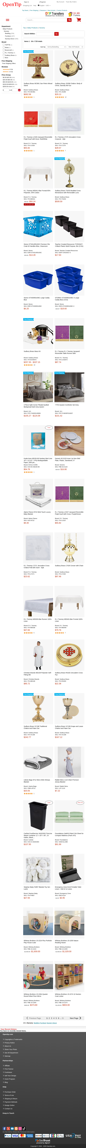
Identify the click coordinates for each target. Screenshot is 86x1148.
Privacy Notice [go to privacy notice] (10, 1043)
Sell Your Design (10, 1076)
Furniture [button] (43, 1023)
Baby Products (7, 29)
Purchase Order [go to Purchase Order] (10, 1092)
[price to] (15, 90)
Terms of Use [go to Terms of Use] (9, 1095)
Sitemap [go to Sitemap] (7, 1056)
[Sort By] (56, 47)
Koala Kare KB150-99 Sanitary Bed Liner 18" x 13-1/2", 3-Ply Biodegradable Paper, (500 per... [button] (38, 460)
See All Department (7, 20)
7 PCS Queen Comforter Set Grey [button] (67, 405)
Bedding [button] (37, 1023)
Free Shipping (34, 10)
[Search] (69, 20)
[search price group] (19, 90)
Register (43, 2)
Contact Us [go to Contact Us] (8, 1109)
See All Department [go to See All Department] (11, 1053)
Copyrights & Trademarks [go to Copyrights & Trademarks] (13, 1039)
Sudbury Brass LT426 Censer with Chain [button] (69, 565)
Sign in (26, 2)
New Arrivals (51, 10)
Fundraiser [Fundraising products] (8, 1072)
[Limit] (75, 47)
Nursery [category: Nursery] (42, 28)
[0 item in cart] (78, 20)
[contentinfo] (12, 4)
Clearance (43, 10)
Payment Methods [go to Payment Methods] (11, 1102)
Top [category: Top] (24, 28)
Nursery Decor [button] (52, 1023)
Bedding (9, 33)
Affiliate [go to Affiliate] (7, 1066)
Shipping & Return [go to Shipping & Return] (11, 1099)
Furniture (10, 36)
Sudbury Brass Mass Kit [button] (32, 351)
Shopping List (27, 5)
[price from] (6, 90)
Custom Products (62, 10)
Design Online (9, 1105)
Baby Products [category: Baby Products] (32, 28)
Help (34, 5)
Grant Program (10, 1079)
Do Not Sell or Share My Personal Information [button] (18, 1132)
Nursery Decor (11, 39)
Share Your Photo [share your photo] (11, 1049)
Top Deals (25, 10)
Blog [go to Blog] (6, 1082)
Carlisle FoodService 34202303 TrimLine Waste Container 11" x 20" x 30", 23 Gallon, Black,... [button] (38, 835)
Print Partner (9, 1069)
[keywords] (46, 20)
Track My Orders (71, 2)
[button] (44, 5)
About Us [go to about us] (8, 1046)
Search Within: (29, 34)
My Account (60, 2)
